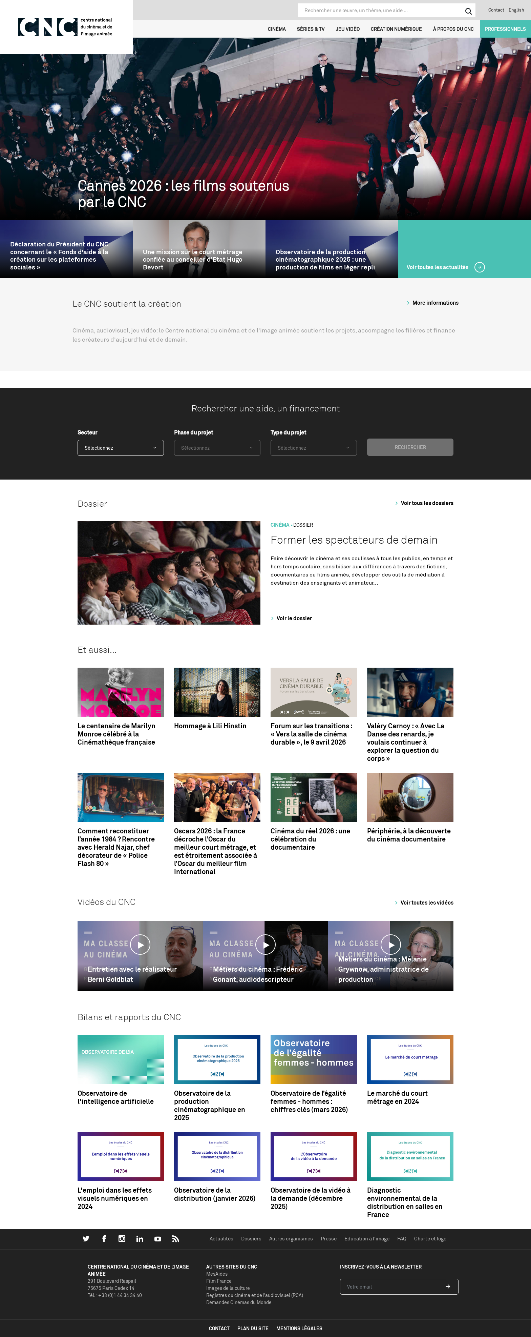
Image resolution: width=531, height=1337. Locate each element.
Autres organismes (291, 1238)
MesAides (217, 1274)
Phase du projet (193, 432)
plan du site (253, 1328)
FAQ (401, 1238)
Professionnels (505, 29)
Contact (496, 10)
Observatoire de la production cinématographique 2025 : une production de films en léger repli (325, 259)
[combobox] (121, 448)
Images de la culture (228, 1288)
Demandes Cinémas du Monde (239, 1302)
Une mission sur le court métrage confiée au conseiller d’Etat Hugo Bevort (192, 259)
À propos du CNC (453, 29)
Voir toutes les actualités (438, 267)
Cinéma (277, 29)
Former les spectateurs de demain (354, 539)
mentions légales (299, 1328)
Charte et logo (430, 1238)
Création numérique (396, 29)
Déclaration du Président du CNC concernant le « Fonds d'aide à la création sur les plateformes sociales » (59, 255)
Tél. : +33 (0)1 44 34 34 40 (115, 1295)
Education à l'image (366, 1238)
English (516, 10)
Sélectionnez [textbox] (99, 448)
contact (219, 1328)
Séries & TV (311, 29)
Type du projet (288, 432)
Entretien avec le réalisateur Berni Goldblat (132, 974)
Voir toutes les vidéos (423, 902)
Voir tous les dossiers (423, 503)
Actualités (221, 1238)
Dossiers (251, 1238)
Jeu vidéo (348, 29)
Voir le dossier (290, 618)
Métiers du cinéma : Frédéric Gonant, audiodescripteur (258, 974)
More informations (432, 302)
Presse (329, 1238)
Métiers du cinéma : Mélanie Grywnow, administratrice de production (383, 969)
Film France (219, 1281)
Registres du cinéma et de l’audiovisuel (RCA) (254, 1295)
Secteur (87, 432)
